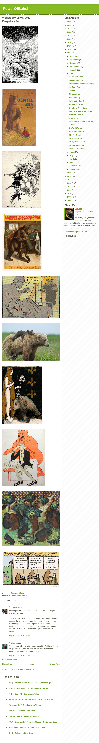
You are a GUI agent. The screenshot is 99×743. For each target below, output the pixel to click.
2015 (69, 176)
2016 (69, 173)
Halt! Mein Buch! (76, 101)
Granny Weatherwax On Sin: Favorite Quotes (28, 688)
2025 (69, 25)
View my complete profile (75, 231)
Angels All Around (77, 104)
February (74, 166)
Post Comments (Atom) (24, 669)
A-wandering (74, 97)
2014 (69, 180)
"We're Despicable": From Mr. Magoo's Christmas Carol (33, 722)
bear (14, 595)
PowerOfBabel (15, 8)
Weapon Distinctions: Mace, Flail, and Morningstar (31, 683)
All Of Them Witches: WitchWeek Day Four (27, 727)
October (73, 63)
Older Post (55, 664)
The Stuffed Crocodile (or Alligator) (24, 716)
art (10, 595)
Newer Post (7, 664)
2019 (69, 46)
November (74, 60)
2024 (69, 29)
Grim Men (73, 118)
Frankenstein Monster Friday (81, 84)
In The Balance (75, 138)
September (75, 66)
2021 (69, 39)
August (73, 70)
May (72, 155)
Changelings (74, 94)
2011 (69, 190)
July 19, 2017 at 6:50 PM (19, 636)
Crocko (72, 90)
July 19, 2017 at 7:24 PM (19, 656)
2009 (69, 197)
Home (31, 664)
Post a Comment (9, 660)
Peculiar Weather (76, 149)
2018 (69, 49)
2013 (69, 183)
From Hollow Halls (77, 145)
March (73, 162)
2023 (69, 32)
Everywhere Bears (77, 142)
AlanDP (14, 608)
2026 (69, 22)
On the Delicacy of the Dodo (21, 733)
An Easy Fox (74, 87)
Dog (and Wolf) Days (78, 108)
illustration (22, 595)
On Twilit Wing (75, 128)
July (72, 73)
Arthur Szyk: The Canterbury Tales (24, 694)
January (73, 169)
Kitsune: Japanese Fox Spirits (22, 711)
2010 (69, 193)
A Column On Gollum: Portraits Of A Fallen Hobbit (31, 699)
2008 (69, 200)
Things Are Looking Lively (80, 111)
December (74, 56)
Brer (13, 643)
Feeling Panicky (76, 80)
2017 (69, 53)
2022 (69, 36)
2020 (69, 42)
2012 (69, 187)
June (72, 152)
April (72, 159)
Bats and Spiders (76, 131)
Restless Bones (76, 77)
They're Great (75, 135)
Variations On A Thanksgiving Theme (25, 705)
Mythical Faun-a (76, 115)
